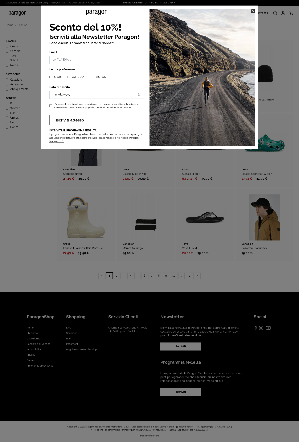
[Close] (253, 11)
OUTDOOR (78, 76)
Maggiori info (56, 141)
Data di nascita (59, 87)
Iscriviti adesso (70, 120)
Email (53, 52)
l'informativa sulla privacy (123, 104)
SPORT (58, 76)
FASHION (100, 76)
